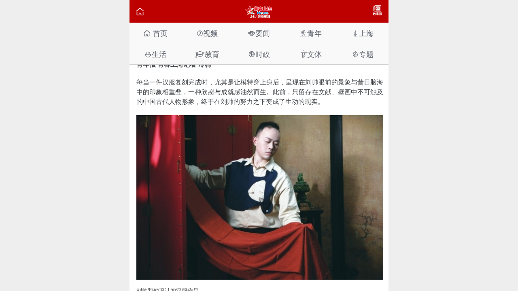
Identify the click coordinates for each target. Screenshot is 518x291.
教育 (207, 54)
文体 (311, 54)
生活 (155, 54)
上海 (363, 33)
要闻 (259, 33)
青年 (311, 33)
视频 (207, 33)
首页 (155, 33)
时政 (259, 54)
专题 (363, 54)
